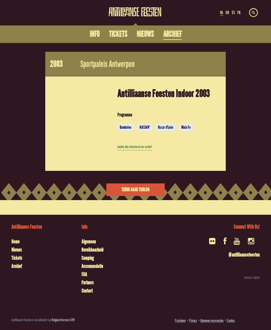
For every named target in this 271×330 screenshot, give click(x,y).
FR (238, 12)
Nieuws (16, 250)
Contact (87, 291)
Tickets (16, 258)
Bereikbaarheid (92, 250)
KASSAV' (145, 127)
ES (233, 12)
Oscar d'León (165, 127)
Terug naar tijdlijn (135, 190)
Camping (87, 258)
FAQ (84, 274)
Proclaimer (180, 320)
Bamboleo (125, 127)
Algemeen (88, 241)
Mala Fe (186, 127)
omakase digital (252, 278)
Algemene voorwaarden (211, 320)
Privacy (193, 320)
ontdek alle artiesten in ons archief (134, 147)
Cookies (231, 320)
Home (15, 241)
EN (227, 12)
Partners (87, 282)
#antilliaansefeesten (244, 255)
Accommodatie (92, 266)
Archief (16, 266)
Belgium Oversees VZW (63, 320)
